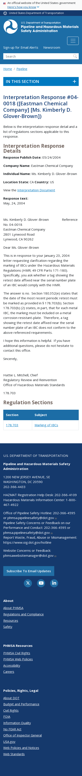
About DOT (11, 698)
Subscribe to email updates (29, 571)
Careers (8, 672)
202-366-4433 (14, 487)
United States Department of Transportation (36, 13)
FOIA (6, 716)
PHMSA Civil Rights (16, 653)
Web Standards (14, 754)
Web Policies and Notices (21, 748)
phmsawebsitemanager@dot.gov (30, 555)
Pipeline (21, 69)
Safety (7, 627)
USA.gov (9, 742)
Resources (10, 620)
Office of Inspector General (22, 735)
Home (7, 69)
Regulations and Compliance (23, 614)
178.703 (12, 425)
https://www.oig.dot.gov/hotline (27, 542)
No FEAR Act (12, 729)
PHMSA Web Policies (18, 659)
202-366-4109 (65, 495)
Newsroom (51, 47)
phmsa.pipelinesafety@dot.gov (32, 518)
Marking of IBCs (46, 425)
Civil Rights (11, 710)
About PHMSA (13, 608)
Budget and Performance (21, 704)
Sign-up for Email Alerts (20, 47)
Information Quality (17, 723)
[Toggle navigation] (73, 41)
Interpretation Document (36, 190)
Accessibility (11, 665)
